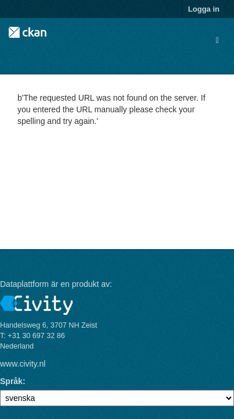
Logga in (203, 9)
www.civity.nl (22, 363)
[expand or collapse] (217, 40)
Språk (11, 381)
